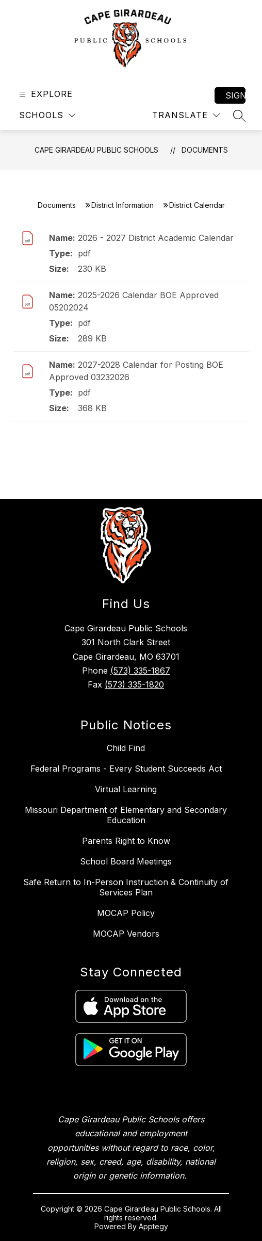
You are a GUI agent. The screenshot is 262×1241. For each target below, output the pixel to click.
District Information (122, 205)
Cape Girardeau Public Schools (96, 149)
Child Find (126, 748)
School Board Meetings (126, 861)
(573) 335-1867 (140, 670)
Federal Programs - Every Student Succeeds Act (126, 768)
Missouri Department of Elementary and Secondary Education (126, 815)
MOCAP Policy (126, 913)
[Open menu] (45, 94)
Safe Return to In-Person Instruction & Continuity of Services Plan (125, 887)
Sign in (235, 95)
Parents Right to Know (126, 841)
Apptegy (153, 1226)
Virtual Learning (126, 789)
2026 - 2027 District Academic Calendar (156, 238)
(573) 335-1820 (134, 684)
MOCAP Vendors (126, 933)
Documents (205, 149)
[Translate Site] (186, 115)
